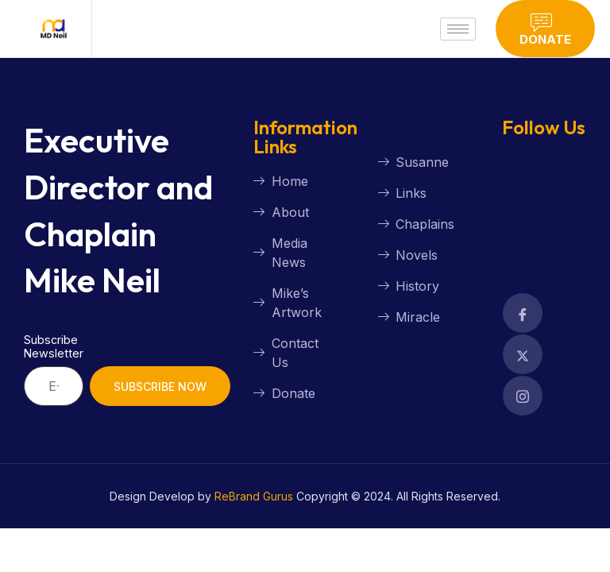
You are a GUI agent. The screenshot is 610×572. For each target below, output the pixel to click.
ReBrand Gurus (253, 496)
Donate (545, 29)
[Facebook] (522, 313)
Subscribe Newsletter (53, 346)
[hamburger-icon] (458, 29)
